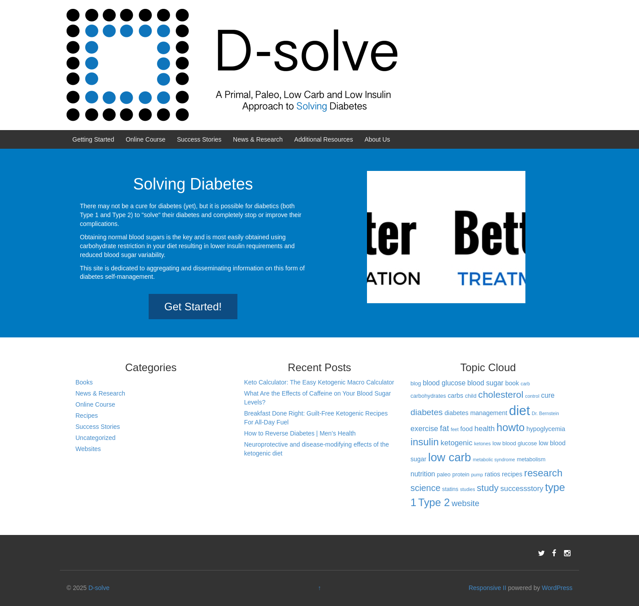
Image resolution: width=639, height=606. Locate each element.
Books (84, 382)
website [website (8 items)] (465, 503)
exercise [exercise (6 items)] (424, 428)
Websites (88, 448)
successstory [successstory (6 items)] (521, 488)
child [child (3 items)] (471, 396)
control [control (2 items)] (532, 396)
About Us (377, 139)
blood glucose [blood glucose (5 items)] (444, 383)
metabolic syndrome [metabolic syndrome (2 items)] (494, 459)
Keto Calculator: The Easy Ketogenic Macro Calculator (319, 382)
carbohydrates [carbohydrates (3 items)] (428, 396)
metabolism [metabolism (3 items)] (531, 459)
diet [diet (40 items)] (519, 410)
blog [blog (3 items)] (415, 383)
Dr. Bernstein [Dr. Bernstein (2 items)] (545, 413)
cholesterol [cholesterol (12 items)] (501, 394)
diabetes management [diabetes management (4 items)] (476, 412)
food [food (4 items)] (466, 428)
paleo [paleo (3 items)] (443, 474)
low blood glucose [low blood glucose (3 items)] (515, 443)
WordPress (557, 587)
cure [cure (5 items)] (547, 395)
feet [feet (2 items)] (455, 429)
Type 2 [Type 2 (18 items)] (434, 502)
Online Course (146, 139)
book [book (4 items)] (512, 383)
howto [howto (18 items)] (511, 427)
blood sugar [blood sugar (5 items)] (485, 383)
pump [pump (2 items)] (477, 474)
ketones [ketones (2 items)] (482, 443)
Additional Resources (323, 139)
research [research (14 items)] (543, 473)
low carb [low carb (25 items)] (449, 457)
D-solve (98, 587)
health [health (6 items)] (484, 428)
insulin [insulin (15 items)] (424, 442)
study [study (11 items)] (487, 488)
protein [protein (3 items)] (460, 474)
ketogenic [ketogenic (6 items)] (457, 443)
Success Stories (199, 139)
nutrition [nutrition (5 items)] (422, 474)
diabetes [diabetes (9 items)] (426, 412)
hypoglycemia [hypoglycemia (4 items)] (545, 428)
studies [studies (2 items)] (467, 489)
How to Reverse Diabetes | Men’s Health (300, 433)
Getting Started (93, 139)
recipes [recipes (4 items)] (512, 474)
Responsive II (487, 587)
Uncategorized (95, 437)
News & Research (258, 139)
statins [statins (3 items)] (450, 489)
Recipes (86, 415)
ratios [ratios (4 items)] (492, 474)
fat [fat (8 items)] (444, 428)
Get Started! (192, 307)
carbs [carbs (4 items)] (455, 395)
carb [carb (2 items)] (525, 383)
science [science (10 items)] (425, 488)
